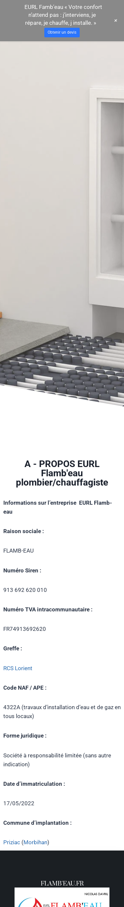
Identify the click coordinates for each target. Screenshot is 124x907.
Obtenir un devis (62, 32)
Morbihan (35, 842)
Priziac (11, 842)
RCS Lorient (17, 668)
